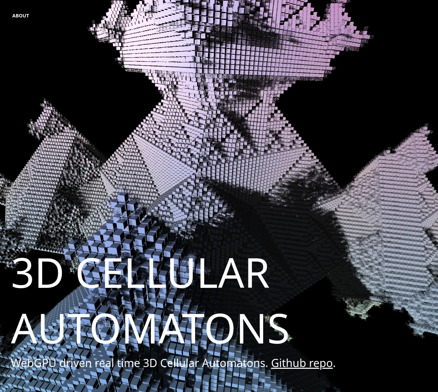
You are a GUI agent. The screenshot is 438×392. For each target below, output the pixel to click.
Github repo (302, 362)
